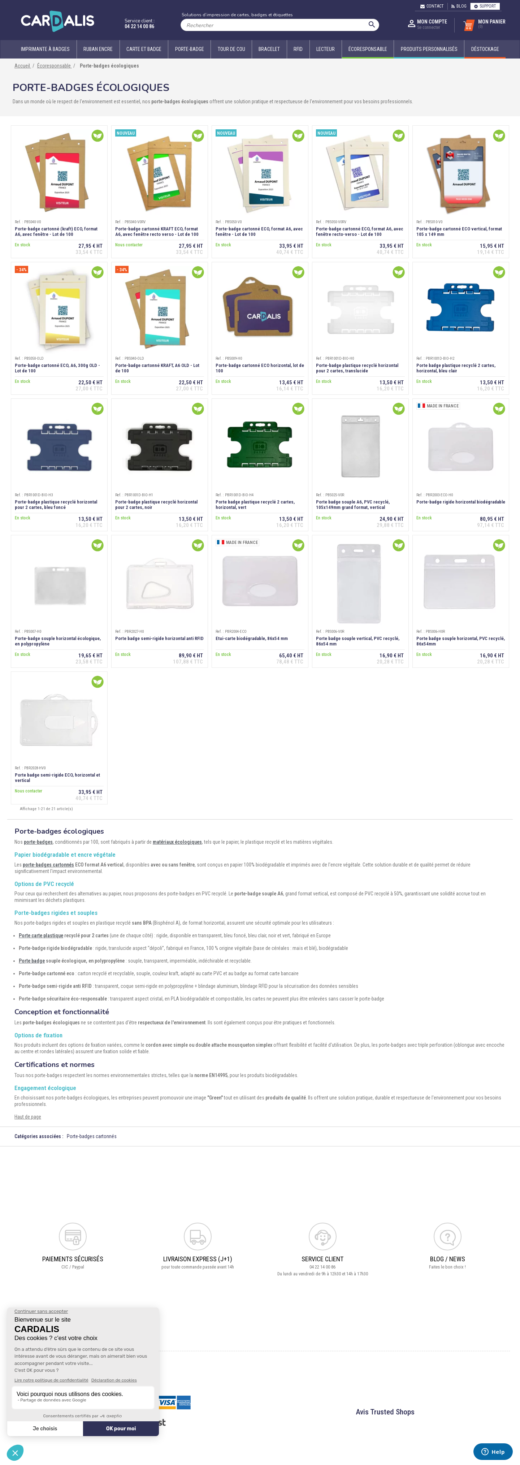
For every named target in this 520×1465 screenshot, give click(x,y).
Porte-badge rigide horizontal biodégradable (460, 502)
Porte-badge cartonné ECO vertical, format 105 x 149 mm (459, 231)
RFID (298, 49)
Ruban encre (98, 49)
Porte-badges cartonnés (92, 1136)
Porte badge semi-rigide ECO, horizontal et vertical (57, 777)
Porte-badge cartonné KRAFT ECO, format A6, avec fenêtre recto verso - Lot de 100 (157, 231)
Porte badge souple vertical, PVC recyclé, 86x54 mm (357, 641)
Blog (459, 6)
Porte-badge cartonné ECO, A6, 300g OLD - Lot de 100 (57, 368)
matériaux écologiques (177, 842)
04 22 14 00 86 (139, 26)
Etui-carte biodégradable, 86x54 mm (252, 638)
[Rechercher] (280, 25)
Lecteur (325, 49)
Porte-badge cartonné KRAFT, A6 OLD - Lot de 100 (157, 368)
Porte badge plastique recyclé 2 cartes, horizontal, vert (255, 504)
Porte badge (32, 961)
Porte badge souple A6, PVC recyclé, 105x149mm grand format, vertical (353, 504)
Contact (432, 6)
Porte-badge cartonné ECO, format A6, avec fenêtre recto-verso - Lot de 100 (359, 231)
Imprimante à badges (45, 49)
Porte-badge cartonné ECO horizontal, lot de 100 (260, 368)
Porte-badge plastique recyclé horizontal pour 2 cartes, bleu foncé (56, 504)
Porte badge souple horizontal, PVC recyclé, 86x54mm (460, 641)
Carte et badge (143, 49)
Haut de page (27, 1117)
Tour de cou (231, 49)
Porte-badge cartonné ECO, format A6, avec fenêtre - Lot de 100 (259, 231)
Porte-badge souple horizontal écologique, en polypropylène (58, 641)
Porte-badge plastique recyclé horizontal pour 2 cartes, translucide (357, 368)
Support (485, 6)
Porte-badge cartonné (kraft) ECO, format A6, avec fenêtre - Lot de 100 (56, 231)
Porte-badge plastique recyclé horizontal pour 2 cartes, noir (156, 504)
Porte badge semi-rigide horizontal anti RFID (159, 638)
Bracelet (269, 49)
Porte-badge (189, 49)
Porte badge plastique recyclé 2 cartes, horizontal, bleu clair (455, 368)
